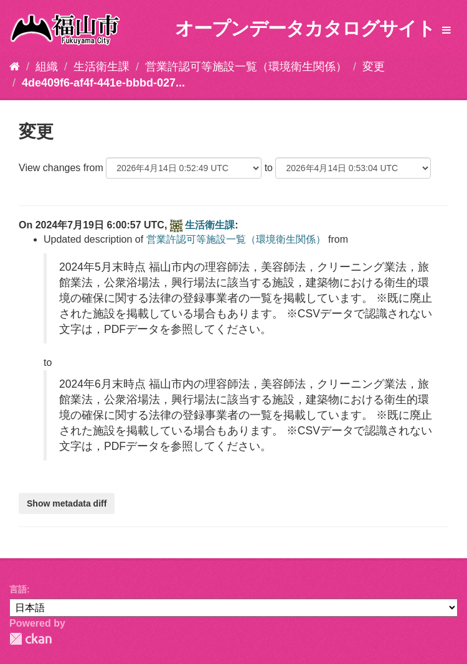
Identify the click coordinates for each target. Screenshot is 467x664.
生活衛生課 (101, 66)
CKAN (30, 638)
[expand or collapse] (446, 30)
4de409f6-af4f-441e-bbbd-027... (103, 83)
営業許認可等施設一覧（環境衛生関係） (246, 66)
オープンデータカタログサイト (305, 28)
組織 (46, 66)
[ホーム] (14, 66)
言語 (18, 589)
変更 (373, 66)
